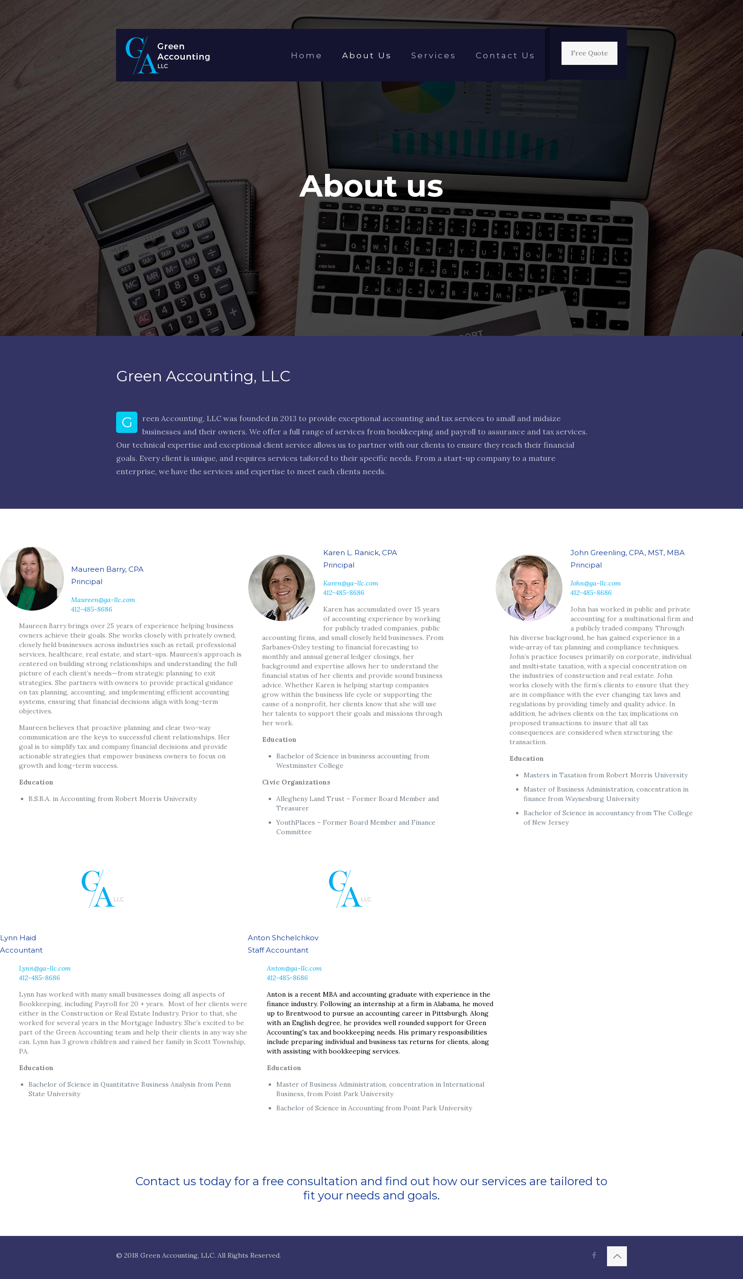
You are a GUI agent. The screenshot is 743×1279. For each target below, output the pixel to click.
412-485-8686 (91, 609)
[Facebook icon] (594, 1255)
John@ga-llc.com (596, 583)
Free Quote (589, 53)
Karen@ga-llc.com (350, 583)
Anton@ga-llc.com (294, 968)
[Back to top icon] (617, 1256)
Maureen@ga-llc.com (103, 599)
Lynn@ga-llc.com (45, 968)
